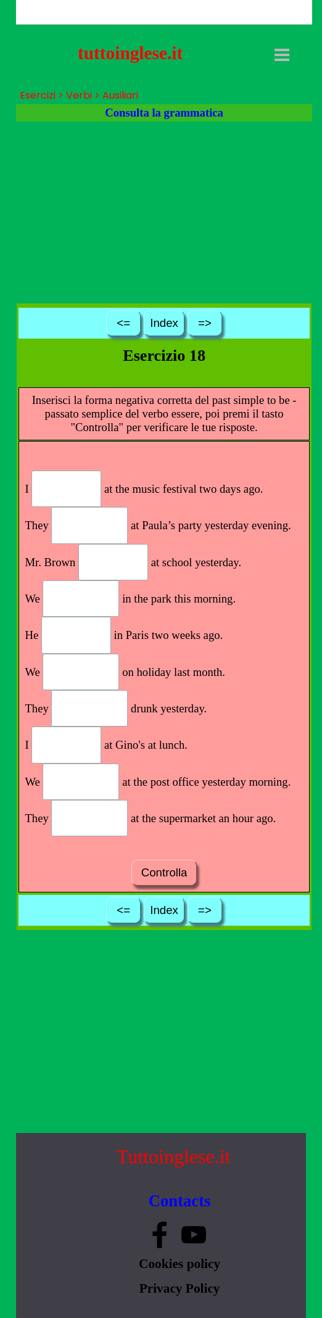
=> (205, 322)
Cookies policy (179, 1263)
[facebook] (159, 1234)
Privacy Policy (179, 1288)
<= (123, 322)
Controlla (164, 872)
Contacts (180, 1201)
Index (164, 322)
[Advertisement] (164, 211)
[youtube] (193, 1234)
